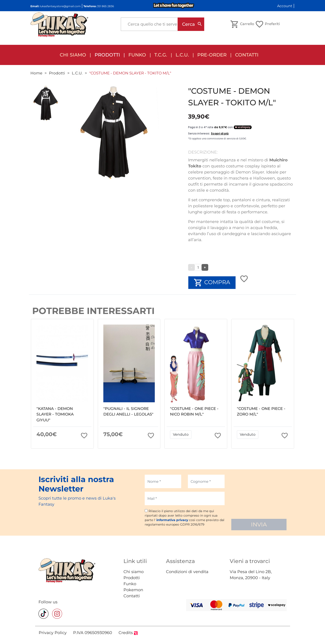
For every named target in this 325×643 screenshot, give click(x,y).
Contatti (247, 55)
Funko (129, 583)
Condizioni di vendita (187, 571)
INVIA (259, 524)
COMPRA (212, 282)
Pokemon (133, 589)
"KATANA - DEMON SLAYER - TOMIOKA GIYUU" (55, 414)
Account (284, 6)
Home (36, 73)
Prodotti (107, 55)
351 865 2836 (105, 6)
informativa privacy (172, 520)
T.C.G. (160, 55)
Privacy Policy (53, 632)
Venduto (181, 434)
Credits (128, 632)
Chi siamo (73, 55)
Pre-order (212, 55)
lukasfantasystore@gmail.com (60, 6)
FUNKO (137, 55)
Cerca (188, 24)
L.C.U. (182, 55)
